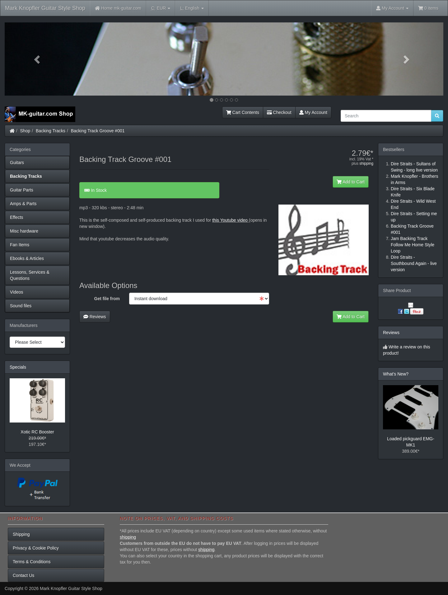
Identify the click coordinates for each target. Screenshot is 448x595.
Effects (16, 217)
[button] (38, 59)
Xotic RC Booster (37, 431)
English (191, 8)
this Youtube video (230, 220)
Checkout (279, 112)
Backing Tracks (50, 130)
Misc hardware (24, 231)
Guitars (17, 162)
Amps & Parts (23, 203)
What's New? (395, 373)
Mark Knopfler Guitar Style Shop (45, 8)
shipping (366, 163)
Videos (16, 292)
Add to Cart (351, 181)
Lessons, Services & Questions (29, 275)
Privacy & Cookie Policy (36, 547)
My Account (313, 112)
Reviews (94, 316)
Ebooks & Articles (27, 258)
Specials (18, 367)
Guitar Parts (21, 189)
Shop (25, 130)
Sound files (20, 305)
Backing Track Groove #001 (98, 130)
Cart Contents (242, 112)
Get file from (107, 298)
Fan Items (19, 244)
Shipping (21, 534)
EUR (160, 8)
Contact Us (23, 575)
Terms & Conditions (31, 561)
